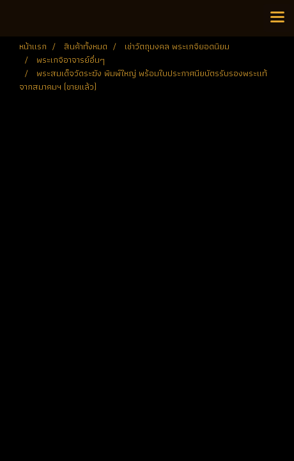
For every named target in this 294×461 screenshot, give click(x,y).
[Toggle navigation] (277, 18)
